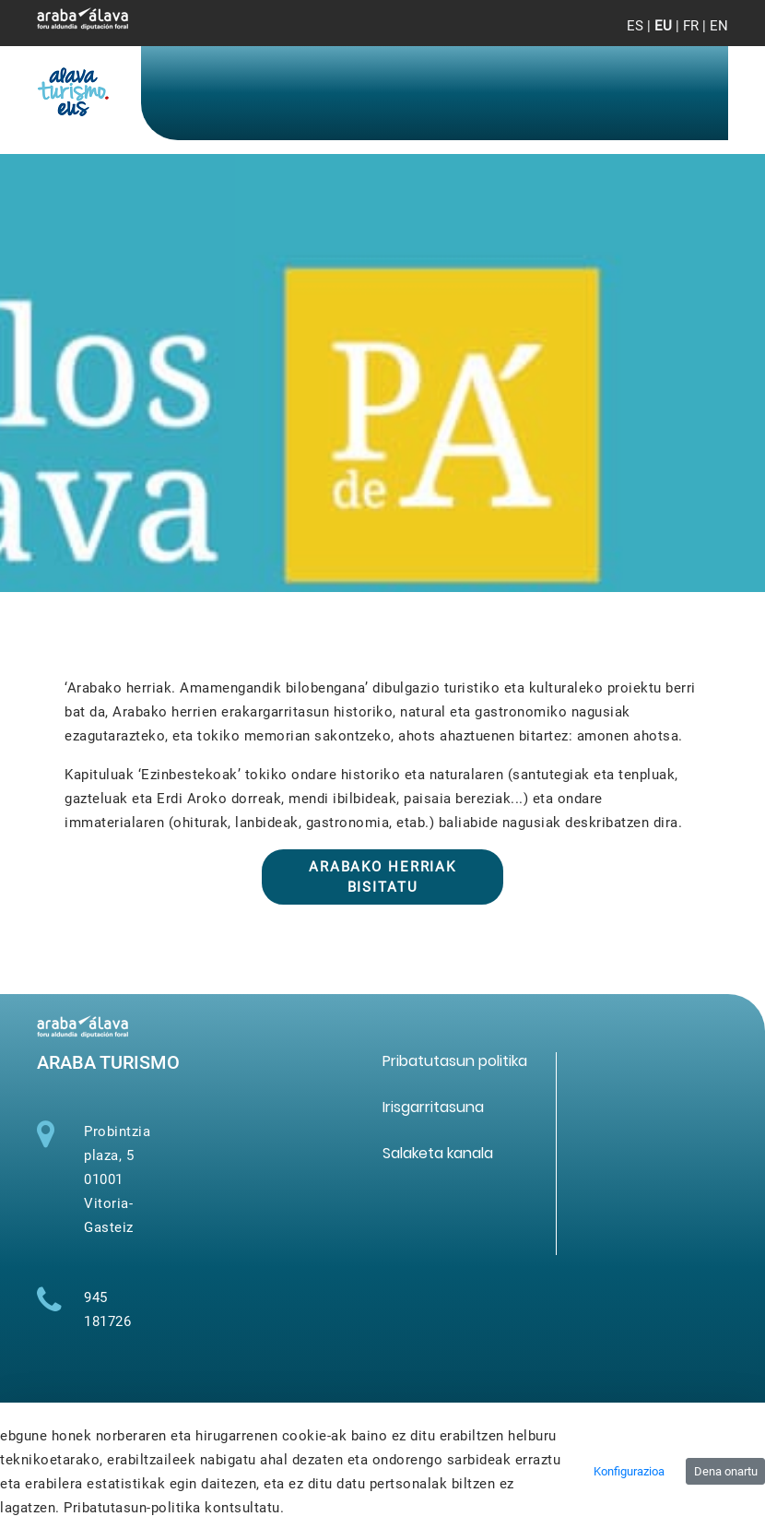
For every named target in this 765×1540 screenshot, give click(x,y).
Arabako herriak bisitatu (382, 877)
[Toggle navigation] (699, 36)
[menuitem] (454, 1061)
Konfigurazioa (629, 1471)
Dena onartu (726, 1471)
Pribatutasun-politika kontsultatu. (174, 1507)
